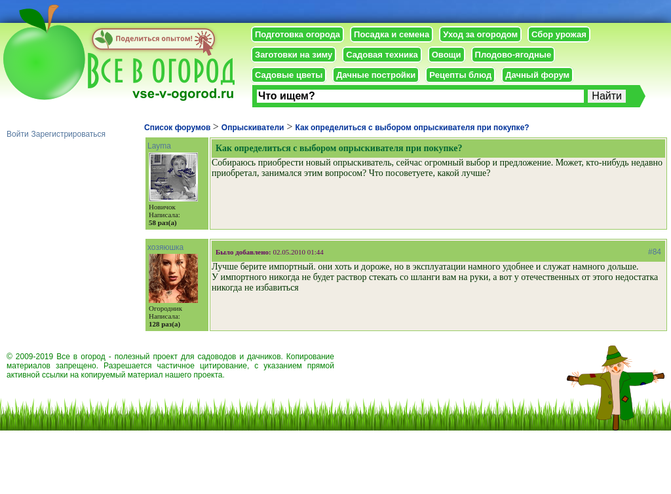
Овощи (446, 55)
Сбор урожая (558, 34)
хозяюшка (165, 247)
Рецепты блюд (460, 75)
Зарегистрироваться (68, 134)
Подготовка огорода (297, 34)
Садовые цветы (288, 75)
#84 (654, 251)
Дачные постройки (375, 75)
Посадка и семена (391, 34)
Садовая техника (381, 55)
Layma (159, 145)
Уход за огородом (480, 34)
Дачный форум (537, 75)
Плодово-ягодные (513, 55)
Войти (18, 134)
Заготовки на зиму (293, 55)
